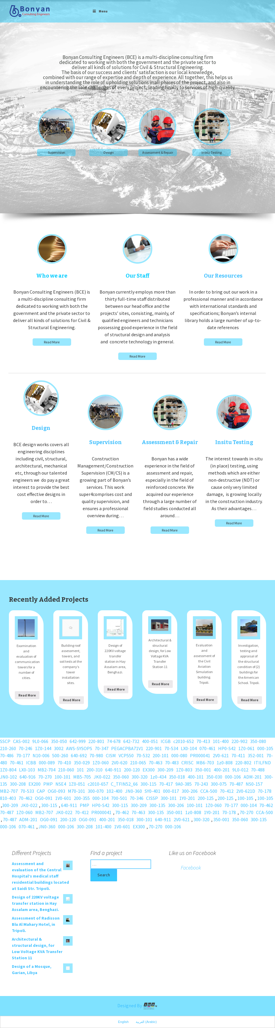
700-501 (119, 798)
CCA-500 (208, 791)
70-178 (264, 791)
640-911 (113, 770)
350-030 (214, 777)
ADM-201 (253, 777)
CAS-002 (21, 741)
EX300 (149, 770)
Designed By (137, 1005)
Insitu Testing (212, 152)
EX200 (34, 784)
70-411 (238, 755)
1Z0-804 (8, 770)
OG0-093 (56, 791)
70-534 (171, 748)
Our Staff (137, 276)
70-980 (96, 755)
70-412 (227, 791)
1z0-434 (158, 777)
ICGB (166, 741)
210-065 (138, 763)
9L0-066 (40, 741)
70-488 (258, 770)
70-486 (7, 755)
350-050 (59, 741)
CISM (111, 755)
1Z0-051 (77, 784)
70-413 (203, 741)
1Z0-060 (100, 763)
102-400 (114, 791)
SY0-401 (152, 791)
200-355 (82, 798)
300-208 (18, 784)
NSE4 (60, 784)
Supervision (56, 152)
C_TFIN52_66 (124, 784)
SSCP (5, 741)
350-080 (258, 741)
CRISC (187, 763)
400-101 (196, 777)
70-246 (25, 748)
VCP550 (126, 755)
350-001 (203, 770)
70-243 (201, 784)
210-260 (8, 748)
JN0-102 (8, 777)
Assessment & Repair (157, 152)
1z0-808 (225, 763)
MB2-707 (9, 791)
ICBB (31, 763)
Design (108, 152)
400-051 (150, 741)
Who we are (51, 276)
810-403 (8, 798)
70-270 (45, 777)
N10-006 (41, 755)
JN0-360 (133, 791)
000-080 (179, 755)
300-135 (157, 805)
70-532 (143, 755)
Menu (100, 11)
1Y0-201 (187, 798)
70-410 (64, 763)
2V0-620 (119, 763)
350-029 (82, 763)
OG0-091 (43, 798)
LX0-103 (27, 770)
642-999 (78, 741)
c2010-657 (98, 784)
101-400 (221, 741)
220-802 (243, 763)
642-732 (131, 741)
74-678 (114, 741)
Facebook (191, 867)
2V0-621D (245, 791)
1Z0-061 (246, 748)
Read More (52, 342)
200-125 (206, 798)
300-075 (219, 784)
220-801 (96, 741)
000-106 (233, 777)
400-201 (222, 770)
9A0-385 (183, 784)
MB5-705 (82, 777)
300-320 (140, 777)
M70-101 (76, 791)
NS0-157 (254, 784)
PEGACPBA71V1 (127, 748)
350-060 (121, 777)
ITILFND (262, 763)
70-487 (236, 784)
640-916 (28, 777)
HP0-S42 (227, 748)
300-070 (96, 791)
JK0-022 (102, 777)
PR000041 (200, 755)
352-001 (256, 755)
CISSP (152, 798)
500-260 (60, 755)
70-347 (101, 748)
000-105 (265, 748)
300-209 (165, 770)
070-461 (207, 748)
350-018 (177, 777)
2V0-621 (221, 755)
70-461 (16, 763)
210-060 (66, 770)
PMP (48, 784)
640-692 (79, 755)
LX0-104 (189, 748)
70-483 (172, 763)
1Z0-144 (43, 748)
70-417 (166, 784)
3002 (58, 748)
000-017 (171, 791)
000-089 (47, 763)
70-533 (27, 791)
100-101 (63, 777)
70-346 (136, 798)
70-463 (155, 763)
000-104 (100, 798)
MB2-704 (46, 770)
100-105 (245, 798)
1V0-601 (63, 798)
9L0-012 (240, 770)
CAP (41, 791)
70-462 (25, 798)
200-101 (161, 755)
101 (80, 770)
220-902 (239, 741)
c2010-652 (183, 741)
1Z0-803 (184, 770)
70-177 (23, 755)
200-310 (95, 770)
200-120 (132, 770)
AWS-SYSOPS (79, 748)
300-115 (148, 784)
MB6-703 (205, 763)
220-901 (154, 748)
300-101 (169, 798)
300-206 (190, 791)
